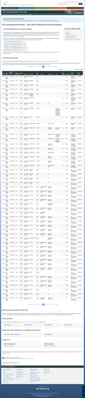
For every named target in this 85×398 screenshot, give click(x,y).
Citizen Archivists (66, 1)
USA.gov (57, 393)
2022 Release (48, 325)
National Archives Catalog (7, 375)
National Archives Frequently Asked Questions (35, 373)
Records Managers (20, 376)
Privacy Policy (37, 393)
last (56, 66)
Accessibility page (30, 358)
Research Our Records (9, 8)
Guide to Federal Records (34, 375)
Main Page (68, 32)
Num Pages (63, 73)
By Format (5, 372)
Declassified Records (34, 376)
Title (56, 74)
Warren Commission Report (71, 35)
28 (41, 66)
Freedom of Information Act (46, 393)
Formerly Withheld (17, 73)
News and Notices (47, 371)
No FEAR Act (53, 393)
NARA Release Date (11, 73)
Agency (21, 73)
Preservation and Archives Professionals (21, 375)
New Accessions (46, 372)
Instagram (40, 389)
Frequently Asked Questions (12, 334)
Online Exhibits (5, 382)
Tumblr (42, 389)
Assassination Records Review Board (73, 39)
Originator (68, 74)
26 (38, 66)
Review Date (78, 73)
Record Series (72, 73)
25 (36, 66)
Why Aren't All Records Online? (35, 379)
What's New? (47, 369)
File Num (38, 73)
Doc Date (26, 74)
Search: (60, 69)
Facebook (37, 389)
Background (68, 33)
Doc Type (31, 74)
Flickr (48, 389)
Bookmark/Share (74, 1)
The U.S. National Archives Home (18, 3)
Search (80, 3)
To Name (42, 74)
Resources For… (20, 369)
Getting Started (33, 371)
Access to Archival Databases (8, 378)
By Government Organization (8, 374)
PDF (25, 77)
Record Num (7, 73)
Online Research (7, 369)
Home (4, 14)
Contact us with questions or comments (9, 363)
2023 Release (28, 325)
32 (48, 66)
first (28, 66)
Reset (81, 69)
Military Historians (20, 372)
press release (21, 41)
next (54, 66)
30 (45, 66)
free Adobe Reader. (16, 357)
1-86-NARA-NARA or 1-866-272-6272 (42, 396)
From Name (50, 74)
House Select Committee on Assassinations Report (71, 37)
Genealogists (19, 371)
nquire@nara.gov (10, 345)
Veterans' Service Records (26, 8)
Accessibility (32, 393)
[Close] (83, 387)
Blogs (46, 389)
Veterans (18, 377)
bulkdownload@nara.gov (50, 314)
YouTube (44, 389)
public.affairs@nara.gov (51, 345)
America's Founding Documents (75, 8)
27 (39, 66)
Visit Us (59, 8)
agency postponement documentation (28, 321)
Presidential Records (7, 376)
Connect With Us (42, 387)
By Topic (4, 371)
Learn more (74, 395)
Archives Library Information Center (8, 380)
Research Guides (34, 369)
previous (32, 66)
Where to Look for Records (35, 377)
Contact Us (80, 1)
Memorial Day (37, 20)
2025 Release (8, 325)
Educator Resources (42, 8)
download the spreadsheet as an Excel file (43, 61)
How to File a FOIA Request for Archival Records (35, 381)
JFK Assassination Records (19, 14)
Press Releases (48, 334)
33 (50, 66)
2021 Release (68, 325)
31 (46, 66)
